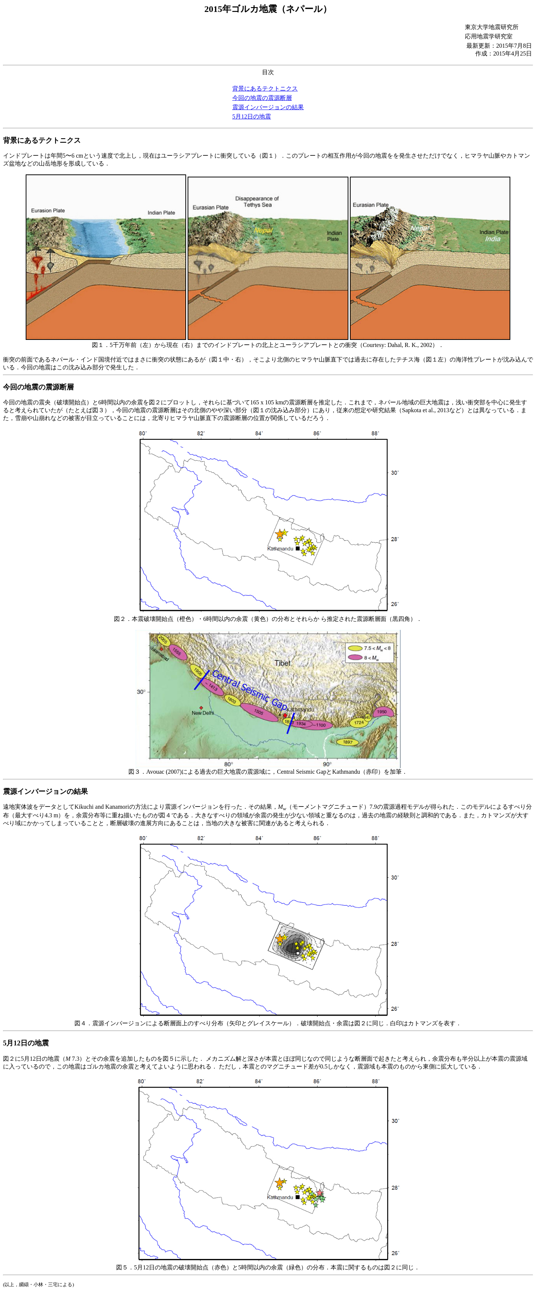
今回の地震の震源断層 (262, 98)
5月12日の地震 (251, 116)
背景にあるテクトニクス (265, 88)
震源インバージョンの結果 (268, 107)
